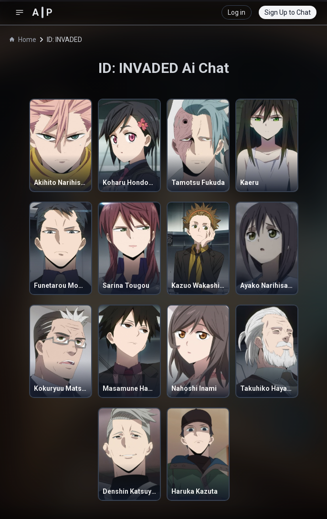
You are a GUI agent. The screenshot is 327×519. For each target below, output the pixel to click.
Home (23, 39)
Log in (236, 12)
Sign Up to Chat (287, 12)
